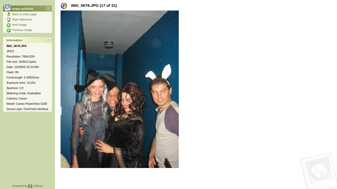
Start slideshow (19, 19)
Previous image (19, 30)
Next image (17, 24)
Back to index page (22, 14)
